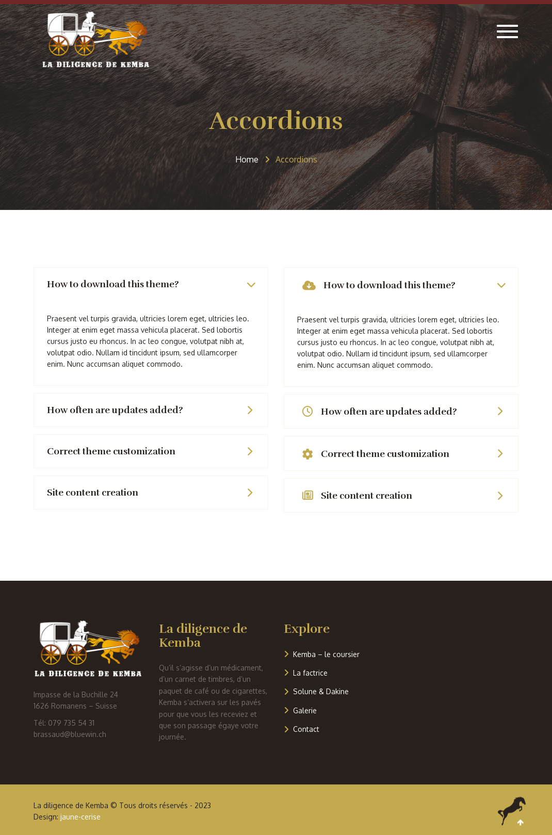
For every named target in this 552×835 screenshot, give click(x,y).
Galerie (305, 710)
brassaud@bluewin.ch (70, 734)
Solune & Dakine (321, 691)
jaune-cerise (80, 816)
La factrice (310, 672)
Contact (306, 729)
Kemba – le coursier (326, 654)
